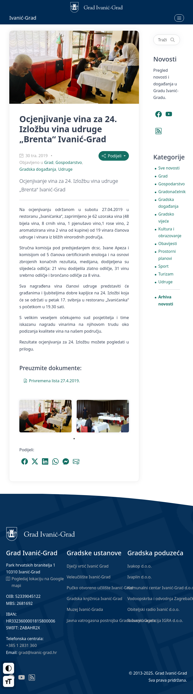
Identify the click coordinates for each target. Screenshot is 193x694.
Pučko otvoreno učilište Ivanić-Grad (100, 588)
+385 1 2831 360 (21, 645)
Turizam (165, 274)
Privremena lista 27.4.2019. (51, 380)
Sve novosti (169, 168)
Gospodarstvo (69, 162)
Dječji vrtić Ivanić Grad (88, 566)
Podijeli (112, 156)
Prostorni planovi (167, 255)
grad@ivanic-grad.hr (38, 652)
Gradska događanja (37, 169)
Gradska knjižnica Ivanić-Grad (94, 598)
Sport (163, 266)
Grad (49, 162)
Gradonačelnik (169, 191)
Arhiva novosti (165, 300)
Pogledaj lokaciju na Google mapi (35, 581)
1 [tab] (74, 438)
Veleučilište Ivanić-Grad (88, 577)
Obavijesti (167, 243)
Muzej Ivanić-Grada (85, 609)
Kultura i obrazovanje (169, 232)
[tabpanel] (45, 416)
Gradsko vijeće (166, 217)
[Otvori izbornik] (179, 17)
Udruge (65, 169)
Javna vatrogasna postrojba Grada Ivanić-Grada (111, 620)
